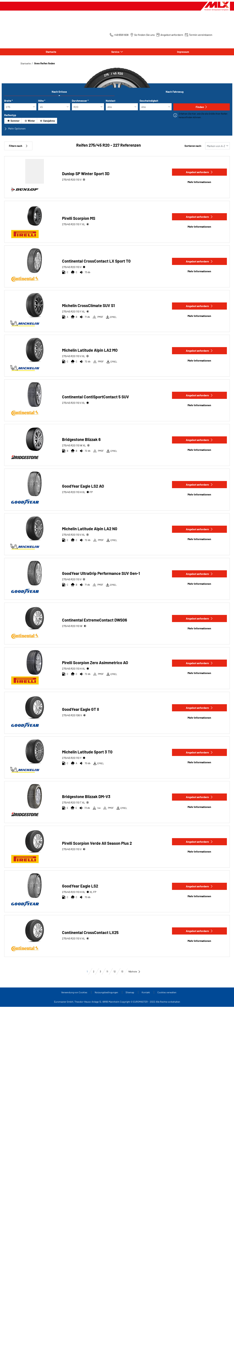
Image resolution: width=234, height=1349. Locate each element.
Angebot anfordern (199, 172)
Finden (201, 106)
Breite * (8, 100)
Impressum (183, 51)
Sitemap (130, 992)
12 (115, 971)
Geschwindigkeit (149, 100)
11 (107, 971)
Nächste (134, 971)
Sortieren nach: (193, 145)
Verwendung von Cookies (74, 992)
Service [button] (115, 51)
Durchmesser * (80, 100)
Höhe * (41, 100)
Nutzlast (110, 100)
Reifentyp (10, 115)
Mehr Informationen (199, 181)
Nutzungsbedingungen (107, 992)
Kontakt (146, 992)
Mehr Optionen (15, 128)
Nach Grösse (59, 91)
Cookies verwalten (166, 992)
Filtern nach (18, 145)
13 (122, 971)
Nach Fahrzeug (175, 91)
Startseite (51, 51)
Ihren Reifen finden (44, 63)
